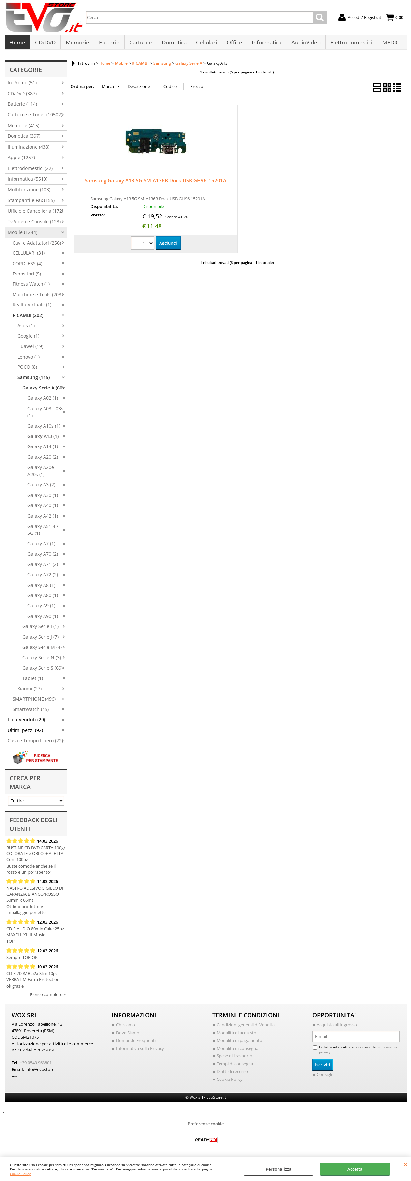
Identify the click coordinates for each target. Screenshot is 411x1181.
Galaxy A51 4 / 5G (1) (42, 531)
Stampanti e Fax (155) (31, 202)
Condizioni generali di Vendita (246, 1027)
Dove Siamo (127, 1034)
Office (233, 43)
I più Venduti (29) (26, 721)
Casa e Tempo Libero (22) (35, 742)
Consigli (324, 1076)
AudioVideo (304, 43)
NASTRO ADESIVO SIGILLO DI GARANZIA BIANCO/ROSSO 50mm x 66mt (34, 896)
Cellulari (205, 43)
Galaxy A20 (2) (42, 458)
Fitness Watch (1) (31, 286)
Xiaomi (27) (29, 690)
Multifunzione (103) (29, 191)
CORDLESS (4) (27, 265)
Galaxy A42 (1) (42, 517)
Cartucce (140, 43)
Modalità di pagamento (239, 1042)
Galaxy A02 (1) (42, 400)
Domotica (173, 43)
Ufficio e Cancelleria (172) (35, 213)
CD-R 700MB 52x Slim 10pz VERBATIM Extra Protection (33, 978)
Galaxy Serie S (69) (42, 670)
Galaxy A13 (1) (43, 438)
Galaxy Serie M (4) (42, 649)
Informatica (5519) (27, 181)
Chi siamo (125, 1027)
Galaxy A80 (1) (42, 597)
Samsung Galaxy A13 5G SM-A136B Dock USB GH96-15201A (155, 182)
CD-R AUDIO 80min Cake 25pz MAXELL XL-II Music (35, 933)
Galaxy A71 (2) (42, 566)
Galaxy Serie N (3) (41, 659)
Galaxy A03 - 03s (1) (45, 413)
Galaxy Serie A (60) (43, 389)
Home (17, 43)
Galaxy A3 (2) (41, 486)
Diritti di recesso (232, 1073)
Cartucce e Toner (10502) (35, 116)
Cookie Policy (20, 1173)
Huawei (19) (30, 348)
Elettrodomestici (350, 43)
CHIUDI (405, 1164)
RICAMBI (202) (28, 317)
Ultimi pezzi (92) (25, 732)
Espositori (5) (27, 276)
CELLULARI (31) (29, 255)
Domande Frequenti (136, 1042)
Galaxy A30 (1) (42, 497)
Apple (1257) (21, 159)
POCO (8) (27, 368)
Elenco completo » (48, 996)
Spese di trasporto (234, 1058)
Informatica (265, 43)
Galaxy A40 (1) (42, 507)
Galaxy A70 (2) (42, 556)
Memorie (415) (23, 127)
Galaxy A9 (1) (41, 607)
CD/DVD (45, 43)
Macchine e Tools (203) (38, 296)
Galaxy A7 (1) (41, 545)
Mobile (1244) (22, 234)
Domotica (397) (24, 138)
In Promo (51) (22, 84)
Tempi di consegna (235, 1065)
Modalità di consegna (237, 1050)
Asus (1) (26, 327)
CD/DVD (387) (22, 95)
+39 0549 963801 (36, 1065)
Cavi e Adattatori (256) (37, 244)
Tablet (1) (32, 680)
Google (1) (28, 337)
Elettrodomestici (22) (30, 170)
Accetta (355, 1169)
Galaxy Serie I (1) (40, 628)
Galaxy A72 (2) (42, 576)
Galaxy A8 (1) (41, 587)
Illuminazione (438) (28, 148)
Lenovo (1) (28, 358)
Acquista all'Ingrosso (337, 1027)
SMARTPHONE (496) (34, 701)
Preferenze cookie (206, 1125)
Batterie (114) (22, 106)
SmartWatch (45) (31, 711)
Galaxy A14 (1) (42, 448)
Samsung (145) (33, 379)
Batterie (109, 43)
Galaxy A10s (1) (43, 427)
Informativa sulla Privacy (140, 1050)
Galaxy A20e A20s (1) (40, 472)
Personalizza (279, 1169)
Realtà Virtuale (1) (32, 306)
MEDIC (389, 43)
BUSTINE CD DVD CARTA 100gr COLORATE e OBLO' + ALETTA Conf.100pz (35, 855)
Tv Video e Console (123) (34, 223)
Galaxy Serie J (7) (40, 638)
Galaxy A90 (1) (42, 618)
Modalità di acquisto (236, 1034)
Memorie (77, 43)
